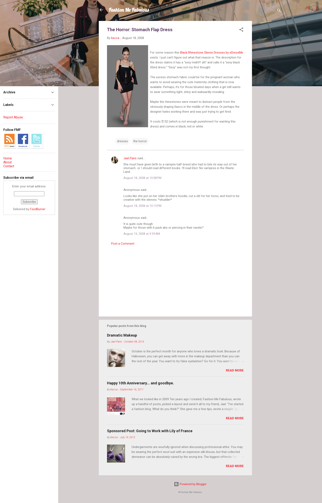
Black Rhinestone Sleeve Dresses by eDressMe (211, 52)
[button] (241, 30)
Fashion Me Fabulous (129, 10)
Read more (235, 370)
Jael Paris (130, 158)
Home (7, 158)
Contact (8, 166)
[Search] (279, 11)
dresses (122, 141)
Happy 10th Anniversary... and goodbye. (140, 383)
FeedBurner (37, 209)
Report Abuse (13, 117)
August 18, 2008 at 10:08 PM (142, 178)
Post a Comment (122, 243)
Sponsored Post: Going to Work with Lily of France (149, 431)
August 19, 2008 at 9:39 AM (141, 234)
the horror (140, 141)
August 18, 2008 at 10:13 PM (142, 206)
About (7, 162)
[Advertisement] (268, 82)
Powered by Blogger (190, 484)
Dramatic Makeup (122, 335)
